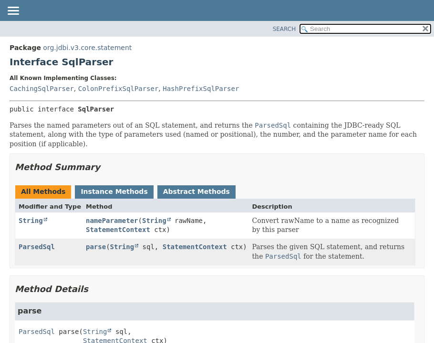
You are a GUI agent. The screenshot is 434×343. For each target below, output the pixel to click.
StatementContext (118, 229)
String (31, 220)
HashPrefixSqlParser (201, 88)
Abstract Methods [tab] (196, 191)
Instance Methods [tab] (114, 191)
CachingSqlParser (42, 88)
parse (96, 247)
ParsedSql (37, 247)
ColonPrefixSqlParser (118, 88)
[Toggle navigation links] (13, 11)
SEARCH (284, 29)
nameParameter (112, 220)
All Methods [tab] (43, 191)
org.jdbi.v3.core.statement (87, 47)
